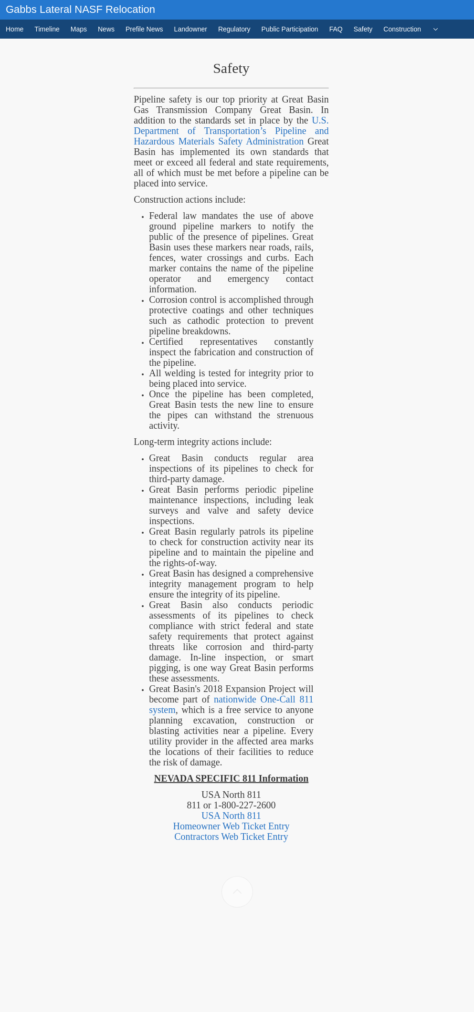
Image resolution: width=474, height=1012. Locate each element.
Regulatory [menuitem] (234, 29)
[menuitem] (435, 29)
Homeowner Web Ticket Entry (231, 827)
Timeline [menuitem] (46, 29)
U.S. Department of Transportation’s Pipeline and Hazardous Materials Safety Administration (231, 131)
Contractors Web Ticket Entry (231, 837)
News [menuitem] (106, 29)
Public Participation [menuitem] (290, 29)
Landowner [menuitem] (190, 29)
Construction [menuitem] (402, 29)
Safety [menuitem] (363, 29)
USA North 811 (231, 816)
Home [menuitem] (14, 29)
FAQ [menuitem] (336, 29)
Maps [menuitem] (79, 29)
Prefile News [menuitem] (144, 29)
